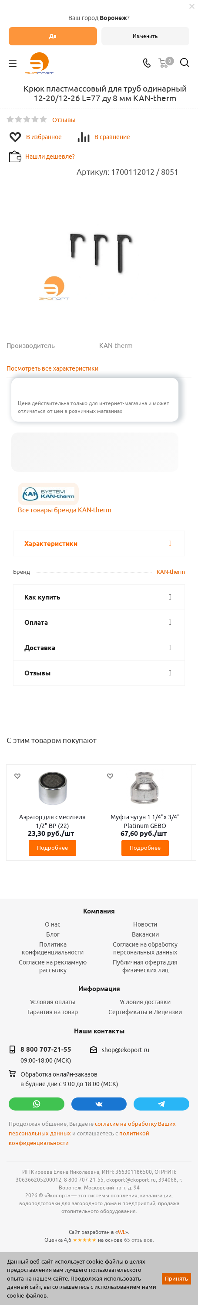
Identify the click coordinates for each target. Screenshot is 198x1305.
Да (53, 36)
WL (121, 1232)
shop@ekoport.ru (125, 1049)
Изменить (145, 36)
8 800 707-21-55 (45, 1049)
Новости (145, 924)
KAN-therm (171, 571)
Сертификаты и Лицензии (145, 1012)
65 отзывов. (139, 1240)
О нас (52, 924)
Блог (53, 934)
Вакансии (145, 934)
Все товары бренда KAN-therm (64, 510)
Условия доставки (145, 1001)
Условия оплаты (53, 1001)
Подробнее (52, 847)
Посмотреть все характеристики (52, 368)
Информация (99, 989)
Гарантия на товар (52, 1012)
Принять (176, 1278)
